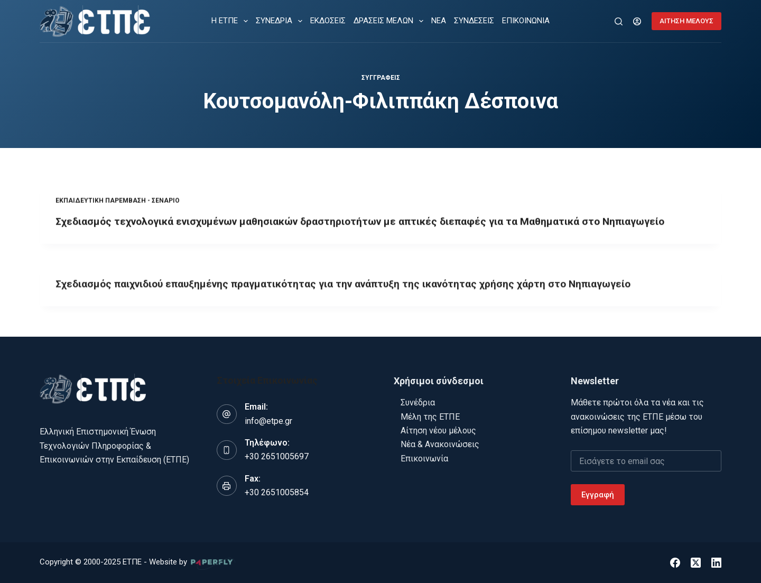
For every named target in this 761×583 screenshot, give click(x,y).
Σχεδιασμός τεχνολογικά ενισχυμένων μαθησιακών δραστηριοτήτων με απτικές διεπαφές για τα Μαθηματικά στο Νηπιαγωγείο (373, 222)
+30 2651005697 (277, 456)
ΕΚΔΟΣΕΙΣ (328, 20)
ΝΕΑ (438, 20)
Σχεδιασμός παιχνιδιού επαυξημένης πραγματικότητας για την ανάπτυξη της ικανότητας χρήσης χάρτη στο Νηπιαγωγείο (355, 286)
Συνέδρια (418, 402)
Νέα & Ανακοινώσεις (440, 444)
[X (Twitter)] (696, 563)
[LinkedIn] (716, 563)
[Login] (637, 21)
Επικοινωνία (424, 459)
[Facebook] (675, 563)
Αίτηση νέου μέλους (438, 430)
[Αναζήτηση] (619, 21)
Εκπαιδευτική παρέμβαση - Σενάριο (117, 201)
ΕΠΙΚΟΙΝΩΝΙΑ (526, 20)
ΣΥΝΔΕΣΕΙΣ (474, 20)
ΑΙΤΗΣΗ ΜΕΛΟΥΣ (686, 21)
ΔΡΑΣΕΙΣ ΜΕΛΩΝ (391, 21)
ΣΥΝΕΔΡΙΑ (281, 21)
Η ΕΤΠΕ (231, 21)
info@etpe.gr (268, 421)
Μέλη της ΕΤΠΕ (430, 417)
